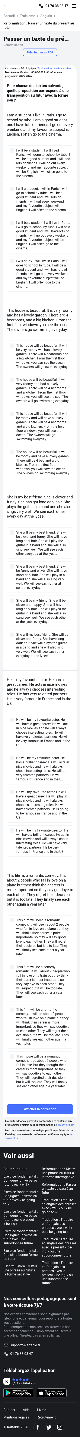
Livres (41, 1410)
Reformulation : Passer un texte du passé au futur (59, 1188)
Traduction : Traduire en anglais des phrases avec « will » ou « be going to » (59, 1206)
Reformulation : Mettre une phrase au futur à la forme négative (20, 1270)
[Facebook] (37, 1427)
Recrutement (46, 1417)
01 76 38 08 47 (56, 6)
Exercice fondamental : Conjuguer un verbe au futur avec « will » (20, 1180)
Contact (9, 1410)
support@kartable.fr (25, 1345)
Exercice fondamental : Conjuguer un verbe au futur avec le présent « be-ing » (20, 1217)
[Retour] (7, 6)
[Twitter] (48, 1427)
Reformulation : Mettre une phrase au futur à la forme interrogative (59, 1173)
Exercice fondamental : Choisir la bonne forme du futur (20, 1255)
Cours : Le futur (14, 1169)
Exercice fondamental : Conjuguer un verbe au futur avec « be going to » (20, 1198)
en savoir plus (66, 1125)
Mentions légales (16, 1417)
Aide (26, 1410)
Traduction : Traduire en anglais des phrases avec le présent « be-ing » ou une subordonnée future (59, 1247)
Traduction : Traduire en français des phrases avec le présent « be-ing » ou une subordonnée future (57, 1273)
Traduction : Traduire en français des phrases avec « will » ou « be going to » (57, 1226)
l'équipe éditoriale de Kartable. (54, 68)
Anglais (46, 16)
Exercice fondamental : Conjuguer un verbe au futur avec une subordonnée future (20, 1237)
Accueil (9, 16)
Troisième (27, 16)
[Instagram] (59, 1427)
